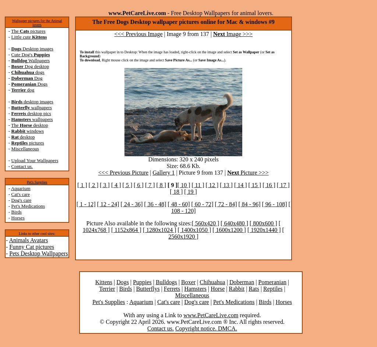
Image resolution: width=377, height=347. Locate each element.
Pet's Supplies (37, 182)
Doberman (241, 282)
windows (27, 131)
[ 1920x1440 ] (264, 230)
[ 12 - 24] (108, 204)
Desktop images (32, 48)
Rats (254, 289)
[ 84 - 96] (250, 204)
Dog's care (21, 200)
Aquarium (21, 188)
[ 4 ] (116, 185)
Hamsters (195, 289)
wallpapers (31, 107)
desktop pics (31, 113)
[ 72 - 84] (226, 204)
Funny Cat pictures (31, 247)
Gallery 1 (163, 172)
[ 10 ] (183, 185)
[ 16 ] (269, 185)
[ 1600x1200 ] (229, 230)
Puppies (142, 282)
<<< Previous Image (138, 34)
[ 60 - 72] (202, 204)
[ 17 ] (283, 185)
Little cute (29, 37)
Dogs (29, 84)
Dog (27, 78)
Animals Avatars (28, 240)
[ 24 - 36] (132, 204)
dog (23, 90)
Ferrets (172, 289)
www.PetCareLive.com (210, 315)
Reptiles (272, 289)
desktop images (32, 101)
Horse (218, 289)
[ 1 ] (82, 185)
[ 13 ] (226, 185)
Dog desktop (30, 66)
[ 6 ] (139, 185)
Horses (18, 218)
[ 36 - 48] (155, 204)
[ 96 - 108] (274, 204)
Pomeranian (272, 282)
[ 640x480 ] (234, 223)
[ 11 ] (198, 185)
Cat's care (20, 194)
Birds (16, 212)
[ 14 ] (240, 185)
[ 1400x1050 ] (194, 230)
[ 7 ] (150, 185)
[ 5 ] (128, 185)
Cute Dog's (30, 54)
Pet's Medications (28, 206)
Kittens (103, 282)
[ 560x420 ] (205, 223)
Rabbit (237, 289)
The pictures (28, 31)
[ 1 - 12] (86, 204)
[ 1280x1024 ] (159, 230)
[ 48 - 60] (179, 204)
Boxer (188, 282)
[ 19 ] (190, 192)
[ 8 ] (161, 185)
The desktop (29, 125)
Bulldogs (166, 282)
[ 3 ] (105, 185)
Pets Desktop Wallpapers (38, 253)
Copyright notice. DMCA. (206, 328)
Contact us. (22, 166)
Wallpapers (30, 60)
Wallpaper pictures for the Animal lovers (37, 23)
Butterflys (148, 289)
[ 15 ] (255, 185)
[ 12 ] (212, 185)
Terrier (107, 289)
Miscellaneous (25, 148)
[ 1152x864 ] (126, 230)
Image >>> (233, 34)
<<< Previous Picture (123, 172)
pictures (27, 143)
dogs (28, 72)
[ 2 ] (94, 185)
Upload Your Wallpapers (35, 160)
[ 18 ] (176, 192)
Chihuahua (212, 282)
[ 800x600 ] (263, 223)
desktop (23, 137)
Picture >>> (247, 172)
